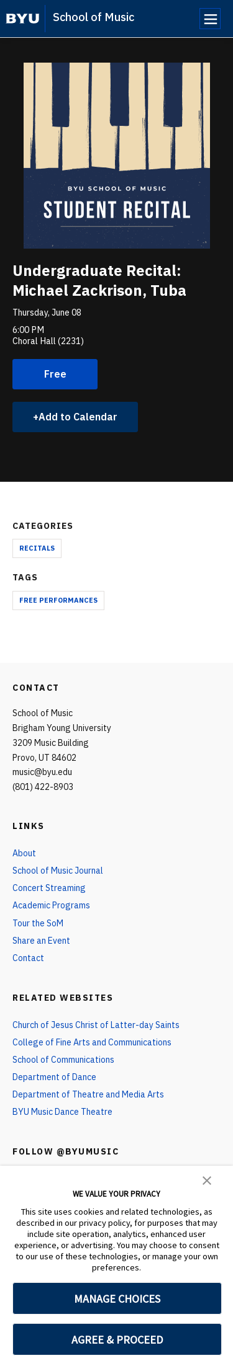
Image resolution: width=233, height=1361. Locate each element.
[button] (207, 1179)
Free (55, 374)
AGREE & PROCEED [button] (117, 1339)
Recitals (37, 548)
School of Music (93, 17)
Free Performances (58, 600)
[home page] (23, 18)
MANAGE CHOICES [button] (117, 1299)
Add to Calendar (78, 416)
